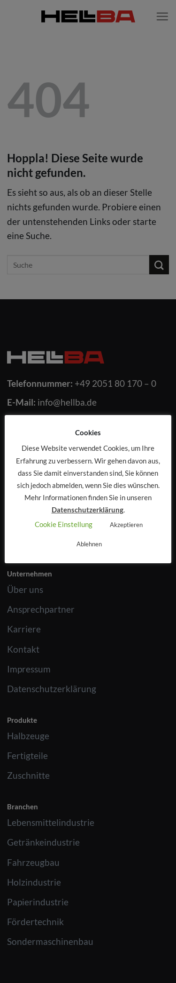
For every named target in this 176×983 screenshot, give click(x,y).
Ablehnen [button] (89, 544)
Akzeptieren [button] (126, 524)
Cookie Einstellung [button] (63, 524)
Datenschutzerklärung (87, 509)
